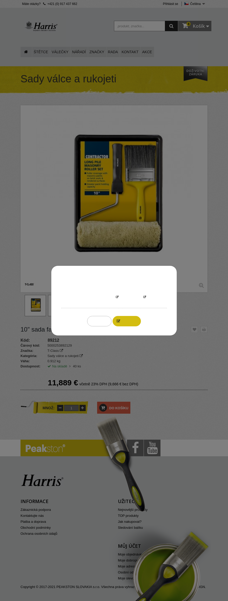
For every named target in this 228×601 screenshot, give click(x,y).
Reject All (99, 321)
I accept (129, 321)
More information (98, 297)
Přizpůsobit (131, 297)
